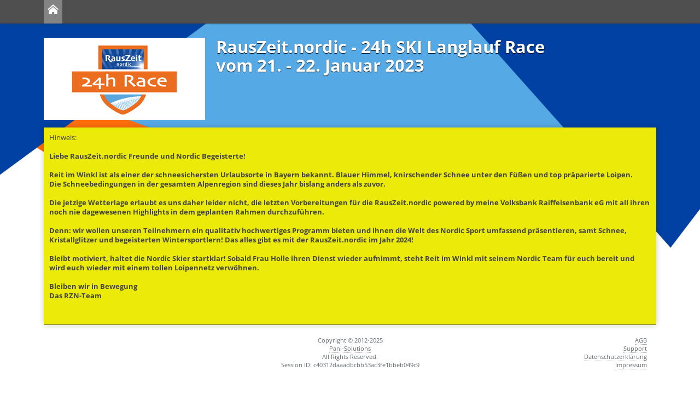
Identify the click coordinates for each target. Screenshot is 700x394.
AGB (641, 340)
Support (635, 348)
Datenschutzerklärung (615, 356)
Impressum (631, 365)
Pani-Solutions (350, 348)
